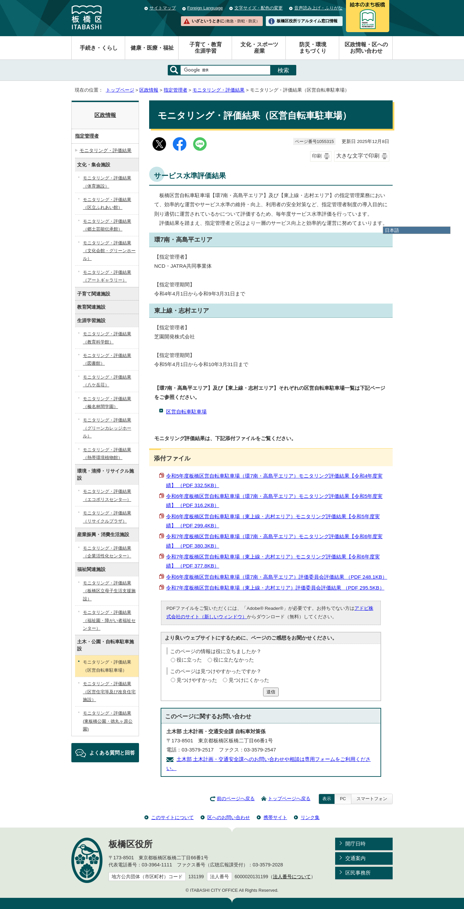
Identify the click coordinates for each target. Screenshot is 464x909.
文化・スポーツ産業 (259, 48)
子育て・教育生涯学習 (205, 48)
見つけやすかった (197, 680)
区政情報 (148, 90)
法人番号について (292, 876)
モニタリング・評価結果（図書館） (107, 359)
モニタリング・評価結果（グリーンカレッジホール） (107, 427)
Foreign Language (205, 7)
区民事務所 (358, 873)
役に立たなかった (233, 660)
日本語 (392, 230)
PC (343, 798)
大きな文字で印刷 (357, 156)
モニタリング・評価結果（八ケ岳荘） (107, 381)
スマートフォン (371, 798)
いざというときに (225, 21)
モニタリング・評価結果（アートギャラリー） (107, 276)
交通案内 (355, 858)
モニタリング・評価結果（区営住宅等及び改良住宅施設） (109, 691)
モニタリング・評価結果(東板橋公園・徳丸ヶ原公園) (108, 721)
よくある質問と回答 (112, 753)
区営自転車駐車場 (186, 411)
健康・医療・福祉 (152, 48)
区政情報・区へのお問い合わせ (366, 48)
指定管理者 (175, 90)
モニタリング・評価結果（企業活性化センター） (107, 552)
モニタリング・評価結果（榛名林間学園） (107, 402)
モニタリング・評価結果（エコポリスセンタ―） (107, 495)
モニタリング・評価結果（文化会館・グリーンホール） (109, 250)
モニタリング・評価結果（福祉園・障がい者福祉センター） (109, 620)
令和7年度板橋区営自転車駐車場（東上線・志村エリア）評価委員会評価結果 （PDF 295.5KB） (275, 588)
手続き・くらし (99, 48)
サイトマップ (162, 7)
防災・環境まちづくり (312, 48)
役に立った (189, 660)
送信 (270, 691)
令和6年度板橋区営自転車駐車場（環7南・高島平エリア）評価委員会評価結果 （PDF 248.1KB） (276, 577)
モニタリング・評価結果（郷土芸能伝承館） (107, 225)
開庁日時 (355, 843)
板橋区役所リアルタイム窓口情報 (307, 21)
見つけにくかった (249, 680)
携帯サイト (275, 817)
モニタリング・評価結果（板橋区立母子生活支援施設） (109, 590)
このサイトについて (172, 817)
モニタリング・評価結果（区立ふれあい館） (107, 203)
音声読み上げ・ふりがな (318, 7)
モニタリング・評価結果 (218, 90)
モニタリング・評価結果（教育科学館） (107, 337)
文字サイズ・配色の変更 (258, 7)
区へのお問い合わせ (228, 817)
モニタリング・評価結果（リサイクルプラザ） (107, 516)
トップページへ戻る (289, 798)
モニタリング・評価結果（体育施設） (107, 181)
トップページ (120, 90)
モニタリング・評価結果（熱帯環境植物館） (107, 453)
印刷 (317, 156)
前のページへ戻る (236, 798)
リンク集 (310, 817)
